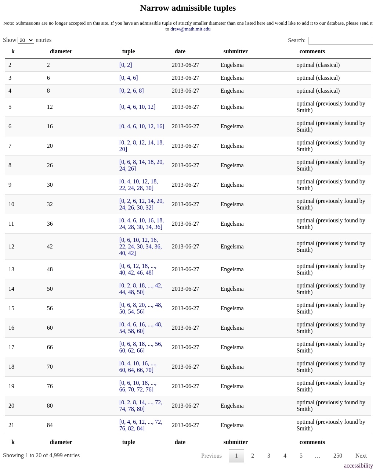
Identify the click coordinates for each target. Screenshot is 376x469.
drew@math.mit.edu (190, 29)
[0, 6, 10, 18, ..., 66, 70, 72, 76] (101, 283)
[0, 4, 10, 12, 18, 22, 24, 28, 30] (102, 155)
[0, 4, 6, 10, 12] (83, 103)
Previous (211, 336)
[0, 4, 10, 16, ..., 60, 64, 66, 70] (101, 271)
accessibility (358, 346)
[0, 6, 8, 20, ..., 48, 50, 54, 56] (100, 232)
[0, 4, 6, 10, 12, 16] (88, 116)
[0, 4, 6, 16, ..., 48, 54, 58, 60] (100, 245)
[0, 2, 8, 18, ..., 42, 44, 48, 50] (100, 219)
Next (361, 336)
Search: (330, 40)
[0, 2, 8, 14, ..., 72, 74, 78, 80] (100, 296)
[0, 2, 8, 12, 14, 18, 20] (92, 129)
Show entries (27, 40)
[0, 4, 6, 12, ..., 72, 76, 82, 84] (100, 309)
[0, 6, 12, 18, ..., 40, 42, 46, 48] (101, 206)
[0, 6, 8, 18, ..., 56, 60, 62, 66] (100, 258)
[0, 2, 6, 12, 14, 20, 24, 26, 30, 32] (105, 168)
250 (337, 336)
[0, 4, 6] (74, 78)
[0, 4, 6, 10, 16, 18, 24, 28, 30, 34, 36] (110, 181)
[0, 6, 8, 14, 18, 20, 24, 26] (96, 142)
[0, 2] (71, 65)
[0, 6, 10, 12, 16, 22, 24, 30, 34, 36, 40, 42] (115, 193)
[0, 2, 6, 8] (77, 90)
